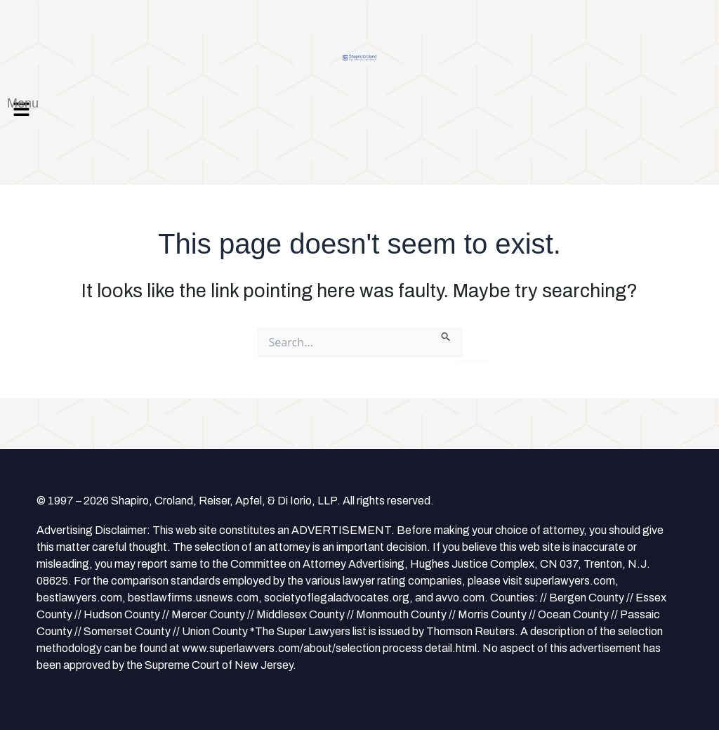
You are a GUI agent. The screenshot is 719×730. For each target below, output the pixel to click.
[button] (359, 109)
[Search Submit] (446, 335)
